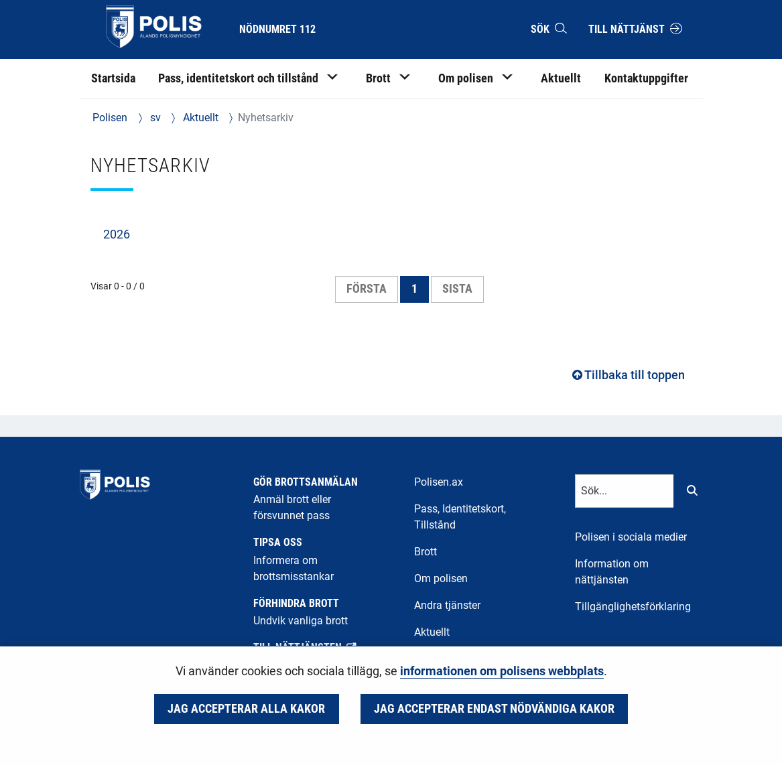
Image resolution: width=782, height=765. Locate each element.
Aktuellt (199, 117)
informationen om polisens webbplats (502, 671)
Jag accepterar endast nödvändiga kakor (494, 708)
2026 (116, 234)
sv (154, 117)
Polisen (109, 117)
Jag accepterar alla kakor (246, 708)
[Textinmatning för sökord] (624, 491)
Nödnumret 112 (277, 29)
